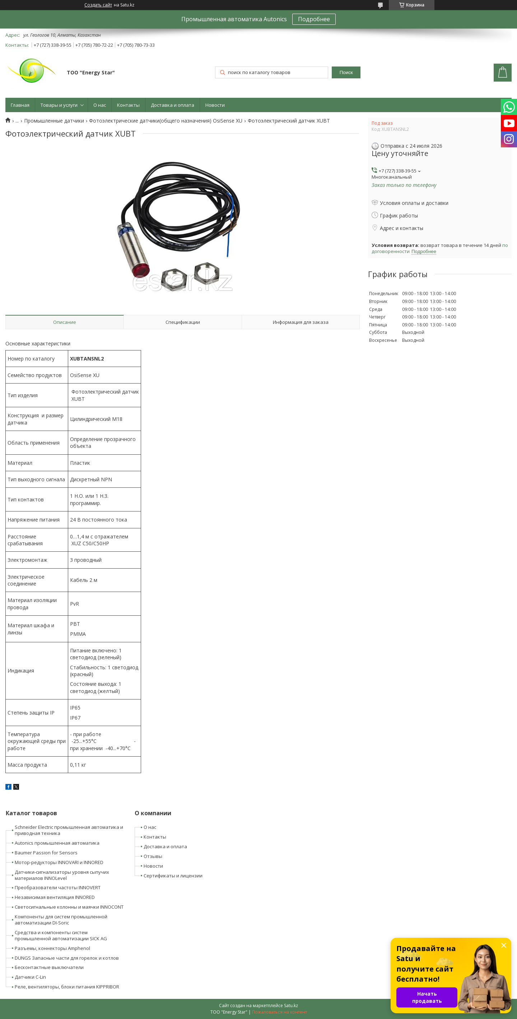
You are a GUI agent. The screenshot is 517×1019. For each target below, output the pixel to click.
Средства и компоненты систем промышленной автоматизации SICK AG (61, 935)
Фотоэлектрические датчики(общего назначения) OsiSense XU (165, 121)
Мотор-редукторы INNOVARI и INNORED (59, 862)
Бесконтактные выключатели (49, 967)
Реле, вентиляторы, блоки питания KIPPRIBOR (67, 986)
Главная (20, 105)
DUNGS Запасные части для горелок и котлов (67, 958)
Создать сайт (98, 5)
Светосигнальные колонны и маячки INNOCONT (69, 907)
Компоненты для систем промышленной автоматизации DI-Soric (61, 919)
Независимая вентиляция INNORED (55, 897)
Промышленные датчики (54, 121)
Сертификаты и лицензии (173, 875)
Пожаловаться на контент (279, 1012)
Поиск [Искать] (346, 72)
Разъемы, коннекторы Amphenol (52, 948)
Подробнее (314, 19)
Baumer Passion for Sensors (46, 852)
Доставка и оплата (172, 105)
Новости (215, 105)
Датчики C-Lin (30, 977)
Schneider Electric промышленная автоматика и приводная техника (69, 830)
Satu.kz (291, 1005)
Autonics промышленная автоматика (57, 843)
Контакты (128, 105)
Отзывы (153, 856)
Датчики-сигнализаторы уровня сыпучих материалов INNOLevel (62, 875)
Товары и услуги (59, 105)
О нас (99, 105)
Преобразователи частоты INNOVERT (58, 887)
